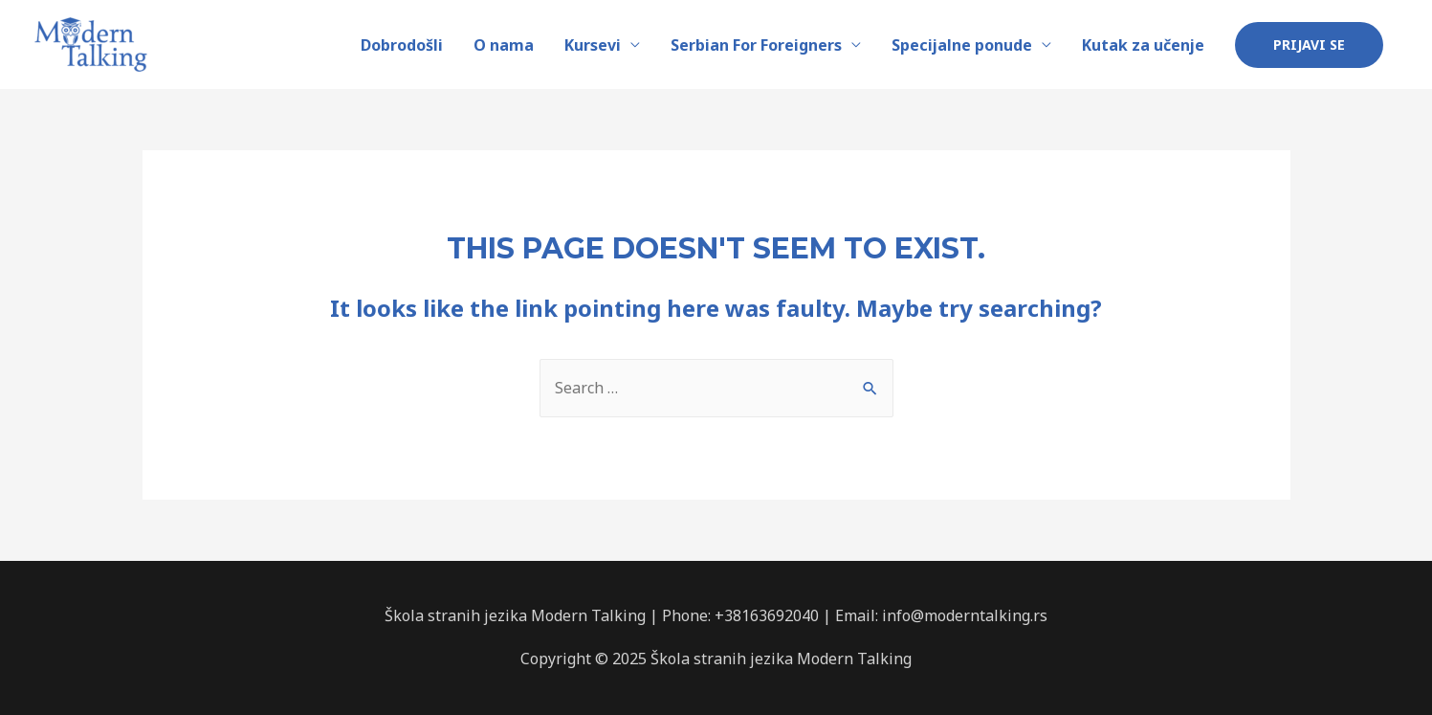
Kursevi (592, 45)
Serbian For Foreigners (756, 45)
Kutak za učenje (1143, 45)
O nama (504, 45)
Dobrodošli (402, 45)
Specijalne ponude (962, 45)
